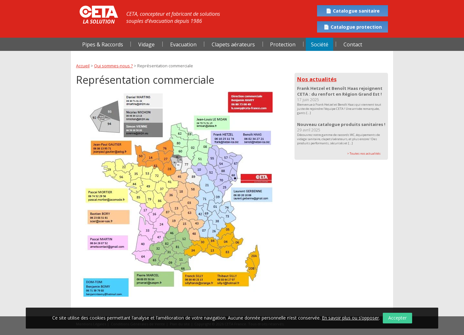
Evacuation (183, 44)
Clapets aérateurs (233, 44)
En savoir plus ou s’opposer (350, 318)
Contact (352, 44)
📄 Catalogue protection (353, 27)
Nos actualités (317, 79)
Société (319, 44)
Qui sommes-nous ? (113, 66)
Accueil (83, 66)
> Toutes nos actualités (364, 153)
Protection (282, 44)
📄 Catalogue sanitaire (353, 11)
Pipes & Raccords (102, 44)
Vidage (146, 44)
